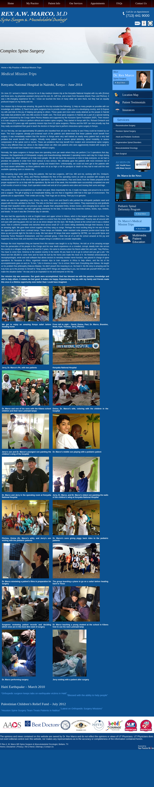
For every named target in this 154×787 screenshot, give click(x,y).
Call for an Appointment (137, 11)
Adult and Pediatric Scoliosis (127, 137)
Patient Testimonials (129, 102)
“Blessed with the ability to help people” (87, 695)
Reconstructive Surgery (125, 125)
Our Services (75, 3)
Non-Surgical (121, 154)
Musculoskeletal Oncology (127, 148)
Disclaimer (11, 747)
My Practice (32, 3)
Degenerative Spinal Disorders (128, 142)
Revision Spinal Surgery (126, 131)
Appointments (98, 3)
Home (11, 3)
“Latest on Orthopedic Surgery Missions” (81, 708)
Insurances (124, 110)
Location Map (126, 94)
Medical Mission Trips (31, 67)
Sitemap (39, 747)
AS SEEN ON (123, 162)
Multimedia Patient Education (139, 239)
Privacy (20, 747)
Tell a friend (29, 747)
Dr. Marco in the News (129, 175)
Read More (120, 83)
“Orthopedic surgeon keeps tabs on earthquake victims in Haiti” (34, 693)
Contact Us (141, 3)
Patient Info (54, 3)
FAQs (119, 3)
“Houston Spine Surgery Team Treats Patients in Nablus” (30, 710)
